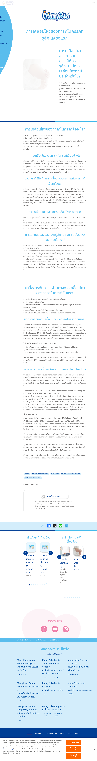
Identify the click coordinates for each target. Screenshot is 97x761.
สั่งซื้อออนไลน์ (8, 35)
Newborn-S (22, 674)
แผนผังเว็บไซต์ (52, 733)
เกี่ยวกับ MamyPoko (8, 16)
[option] (31, 559)
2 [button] (31, 584)
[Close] (94, 752)
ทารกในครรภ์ (55, 474)
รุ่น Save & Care (58, 714)
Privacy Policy (8, 752)
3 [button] (33, 584)
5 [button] (71, 597)
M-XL (45, 694)
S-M (45, 677)
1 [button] (29, 584)
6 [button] (73, 597)
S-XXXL (21, 701)
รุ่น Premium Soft (48, 714)
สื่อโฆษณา (6, 39)
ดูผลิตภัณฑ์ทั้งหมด (53, 654)
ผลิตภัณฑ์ (6, 27)
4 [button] (35, 584)
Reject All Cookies (73, 751)
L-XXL (57, 677)
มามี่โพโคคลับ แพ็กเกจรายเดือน (8, 66)
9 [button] (44, 584)
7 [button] (75, 597)
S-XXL (71, 694)
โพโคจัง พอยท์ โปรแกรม (7, 61)
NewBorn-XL (73, 674)
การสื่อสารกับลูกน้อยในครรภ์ (32, 478)
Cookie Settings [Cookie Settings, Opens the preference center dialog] (73, 745)
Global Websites (74, 733)
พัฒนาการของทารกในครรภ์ (40, 474)
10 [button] (46, 583)
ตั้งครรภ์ (27, 474)
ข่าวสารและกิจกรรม (10, 43)
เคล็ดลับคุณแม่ (8, 31)
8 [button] (77, 597)
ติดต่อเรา (62, 733)
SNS (11, 55)
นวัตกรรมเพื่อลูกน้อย (9, 22)
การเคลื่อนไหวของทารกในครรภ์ (70, 474)
